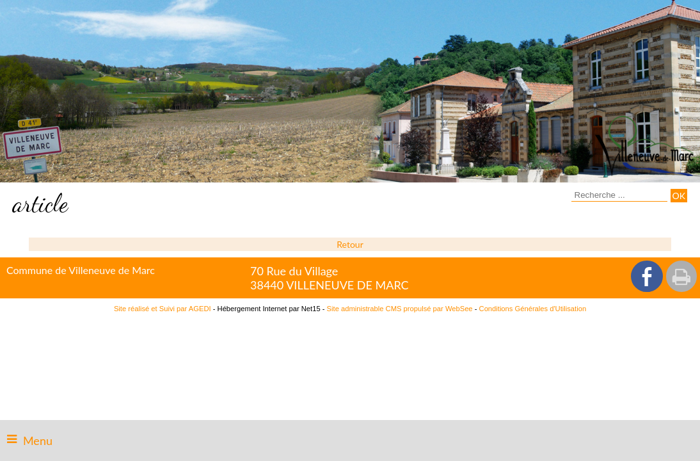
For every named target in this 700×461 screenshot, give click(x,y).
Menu (37, 440)
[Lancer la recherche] (679, 195)
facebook (647, 276)
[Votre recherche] (619, 195)
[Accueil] (644, 146)
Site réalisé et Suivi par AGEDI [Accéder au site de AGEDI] (162, 308)
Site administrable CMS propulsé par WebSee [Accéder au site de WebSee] (400, 308)
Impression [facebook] (681, 276)
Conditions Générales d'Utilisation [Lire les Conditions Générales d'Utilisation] (533, 308)
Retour (350, 244)
